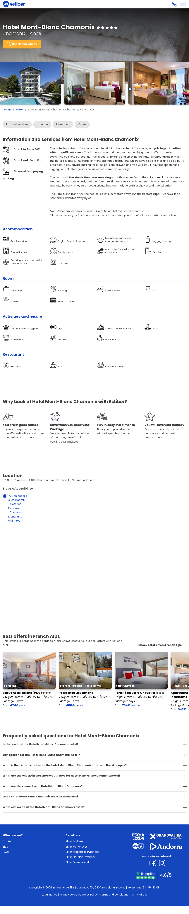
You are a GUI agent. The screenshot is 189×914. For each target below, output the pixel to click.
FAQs (6, 852)
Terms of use (138, 894)
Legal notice (49, 894)
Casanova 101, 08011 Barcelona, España (100, 887)
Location (42, 124)
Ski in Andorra (74, 841)
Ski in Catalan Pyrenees (81, 857)
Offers (82, 124)
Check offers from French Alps (160, 645)
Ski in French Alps (76, 847)
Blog (5, 847)
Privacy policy (68, 894)
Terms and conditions (114, 894)
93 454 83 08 (151, 887)
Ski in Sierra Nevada (78, 862)
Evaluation (63, 124)
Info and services (17, 124)
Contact (8, 841)
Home (7, 109)
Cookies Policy (88, 894)
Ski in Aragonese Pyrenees (82, 852)
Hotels (20, 109)
